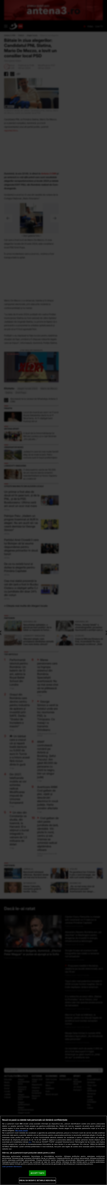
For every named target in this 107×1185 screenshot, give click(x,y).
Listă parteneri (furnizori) (12, 1166)
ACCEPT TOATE (37, 1173)
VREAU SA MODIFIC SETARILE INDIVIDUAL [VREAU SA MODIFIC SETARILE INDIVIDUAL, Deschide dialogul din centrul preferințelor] (37, 1180)
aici (30, 1142)
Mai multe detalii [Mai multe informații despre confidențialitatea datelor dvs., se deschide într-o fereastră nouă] (21, 1131)
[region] (53, 1150)
